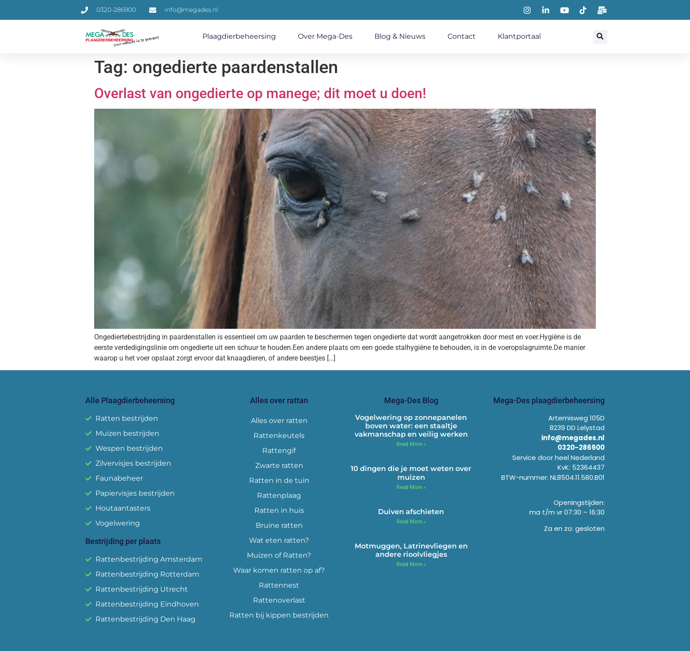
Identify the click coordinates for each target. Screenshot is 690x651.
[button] (600, 37)
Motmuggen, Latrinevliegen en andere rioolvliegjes (411, 550)
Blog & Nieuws (400, 36)
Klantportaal (519, 36)
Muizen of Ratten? (279, 555)
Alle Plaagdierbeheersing (130, 400)
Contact (462, 36)
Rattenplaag (279, 495)
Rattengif (279, 450)
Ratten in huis (279, 510)
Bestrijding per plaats (123, 541)
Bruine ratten (279, 525)
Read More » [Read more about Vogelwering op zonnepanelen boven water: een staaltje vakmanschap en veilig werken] (411, 444)
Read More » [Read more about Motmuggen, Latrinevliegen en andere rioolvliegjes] (411, 564)
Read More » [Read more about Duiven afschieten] (411, 522)
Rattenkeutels (279, 435)
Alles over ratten (279, 420)
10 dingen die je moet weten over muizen (411, 472)
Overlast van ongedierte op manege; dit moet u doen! (260, 93)
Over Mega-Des (325, 36)
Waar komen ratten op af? (279, 570)
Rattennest (279, 585)
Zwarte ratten (279, 465)
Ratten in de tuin (279, 480)
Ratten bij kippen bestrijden (279, 615)
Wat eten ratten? (279, 540)
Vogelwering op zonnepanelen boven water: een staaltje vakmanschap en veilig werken (411, 425)
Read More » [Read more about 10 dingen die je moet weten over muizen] (411, 487)
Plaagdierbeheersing (239, 36)
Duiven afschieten (411, 512)
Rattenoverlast (279, 600)
